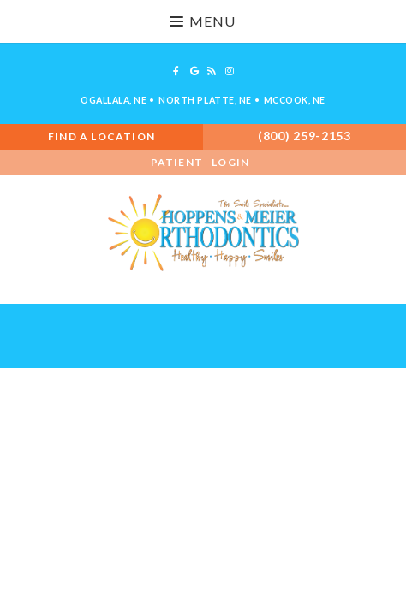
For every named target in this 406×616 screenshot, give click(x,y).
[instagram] (230, 71)
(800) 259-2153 (304, 135)
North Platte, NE (204, 100)
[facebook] (176, 71)
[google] (194, 71)
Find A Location (101, 136)
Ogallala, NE (113, 100)
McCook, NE (294, 100)
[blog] (212, 71)
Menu (203, 21)
